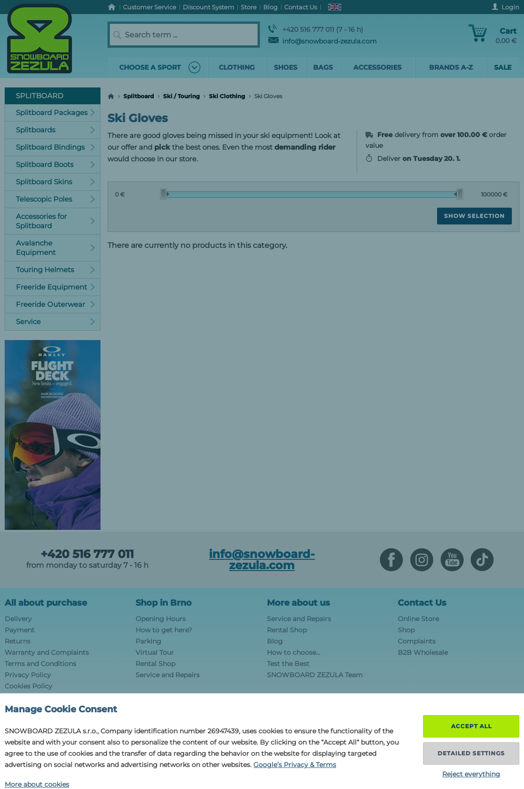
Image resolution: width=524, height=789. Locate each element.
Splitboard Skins (55, 181)
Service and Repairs (168, 675)
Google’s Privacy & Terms (294, 764)
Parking (148, 641)
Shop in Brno (164, 603)
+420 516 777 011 (87, 554)
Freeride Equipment (55, 286)
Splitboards (55, 129)
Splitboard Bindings (55, 147)
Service (55, 321)
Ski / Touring (181, 96)
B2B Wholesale (423, 652)
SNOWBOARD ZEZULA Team (315, 675)
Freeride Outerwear (55, 304)
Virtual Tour (155, 652)
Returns (17, 641)
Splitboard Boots (55, 164)
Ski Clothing (227, 96)
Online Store (418, 619)
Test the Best (288, 663)
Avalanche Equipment (55, 248)
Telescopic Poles (55, 199)
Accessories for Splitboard (55, 221)
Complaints (417, 641)
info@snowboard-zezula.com (322, 41)
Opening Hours (161, 619)
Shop (406, 630)
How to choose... (293, 652)
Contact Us (422, 603)
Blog (275, 641)
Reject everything (471, 774)
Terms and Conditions (40, 663)
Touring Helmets (55, 269)
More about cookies (37, 784)
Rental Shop (155, 663)
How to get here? (164, 630)
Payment (20, 630)
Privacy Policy (28, 675)
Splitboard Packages (55, 112)
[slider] (164, 194)
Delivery (18, 619)
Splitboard (138, 96)
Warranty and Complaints (47, 652)
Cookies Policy (28, 686)
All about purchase (46, 603)
